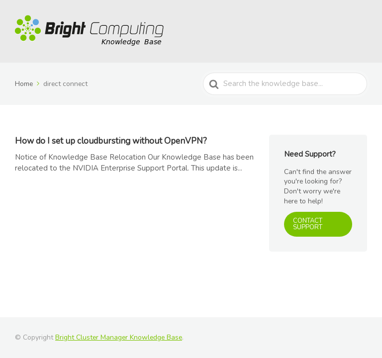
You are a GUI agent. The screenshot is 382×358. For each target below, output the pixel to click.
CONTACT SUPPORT (307, 224)
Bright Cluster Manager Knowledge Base (118, 337)
